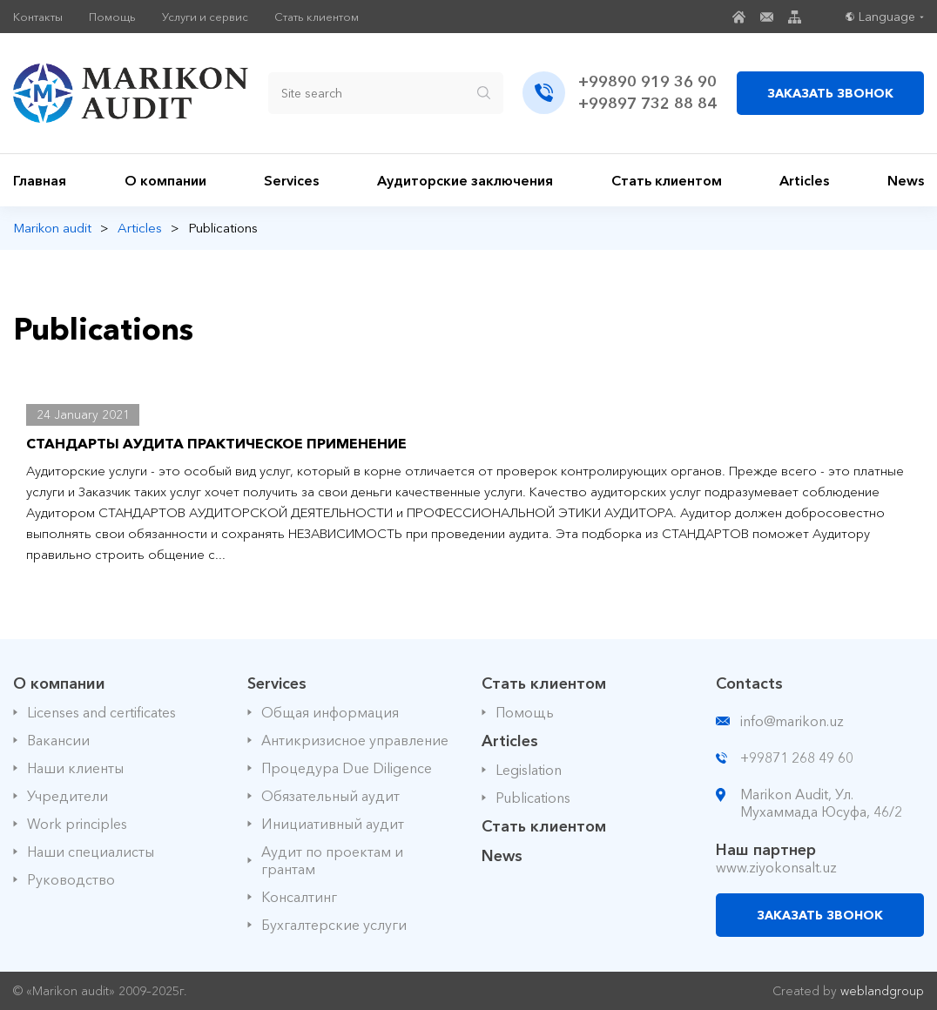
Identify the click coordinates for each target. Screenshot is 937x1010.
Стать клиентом (316, 17)
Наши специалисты (90, 851)
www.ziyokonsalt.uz (776, 867)
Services (291, 180)
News (905, 180)
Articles (804, 180)
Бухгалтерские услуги (334, 924)
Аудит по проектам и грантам (332, 860)
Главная (39, 180)
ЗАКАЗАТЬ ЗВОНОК (830, 93)
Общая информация (330, 712)
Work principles (77, 823)
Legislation (528, 769)
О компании (165, 180)
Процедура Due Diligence (346, 768)
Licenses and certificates (101, 712)
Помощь (112, 17)
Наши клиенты (75, 768)
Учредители (67, 796)
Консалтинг (299, 897)
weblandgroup (882, 991)
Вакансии (58, 740)
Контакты (38, 17)
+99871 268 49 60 (796, 757)
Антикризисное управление (354, 740)
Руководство (71, 879)
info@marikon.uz (792, 721)
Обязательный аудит (330, 796)
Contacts (749, 683)
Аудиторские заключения (465, 180)
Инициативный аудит (332, 823)
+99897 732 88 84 (647, 103)
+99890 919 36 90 (647, 81)
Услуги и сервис (205, 17)
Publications (532, 797)
